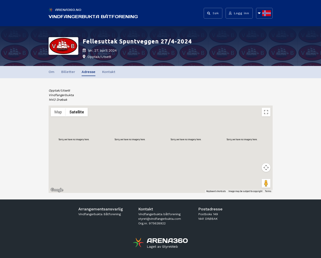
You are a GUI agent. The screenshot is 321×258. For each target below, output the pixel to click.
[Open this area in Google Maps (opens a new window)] (57, 190)
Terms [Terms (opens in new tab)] (268, 191)
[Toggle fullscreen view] (266, 112)
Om (51, 72)
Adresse (88, 72)
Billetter (68, 72)
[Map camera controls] (266, 167)
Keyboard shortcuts (216, 191)
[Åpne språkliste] (264, 13)
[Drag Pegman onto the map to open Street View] (266, 183)
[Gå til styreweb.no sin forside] (162, 246)
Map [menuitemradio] (58, 112)
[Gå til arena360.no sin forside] (139, 243)
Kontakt (108, 72)
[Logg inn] (239, 13)
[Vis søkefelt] (213, 13)
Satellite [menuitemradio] (76, 112)
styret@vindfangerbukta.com (159, 218)
